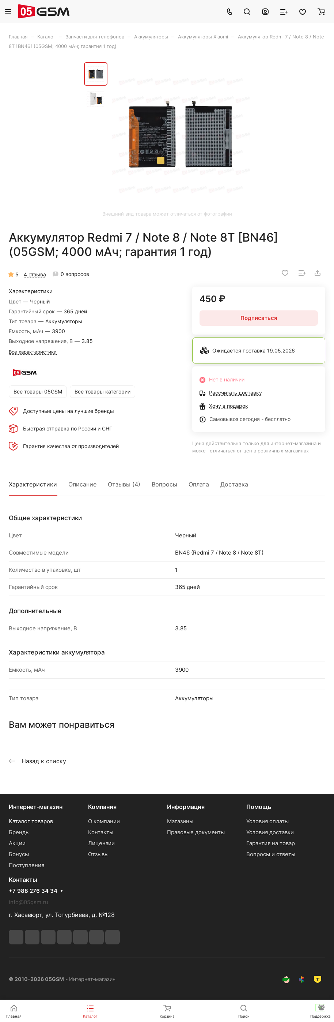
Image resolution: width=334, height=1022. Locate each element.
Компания (102, 806)
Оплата (199, 484)
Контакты (100, 832)
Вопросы (164, 484)
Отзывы (98, 854)
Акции (17, 843)
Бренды (19, 832)
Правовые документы (196, 832)
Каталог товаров (31, 821)
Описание (82, 484)
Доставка (234, 484)
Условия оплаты (267, 821)
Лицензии (101, 843)
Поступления (26, 865)
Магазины (180, 821)
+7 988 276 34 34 (33, 891)
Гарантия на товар (270, 843)
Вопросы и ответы (270, 854)
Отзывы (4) (124, 484)
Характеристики (33, 484)
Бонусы (19, 854)
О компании (104, 821)
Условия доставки (270, 832)
